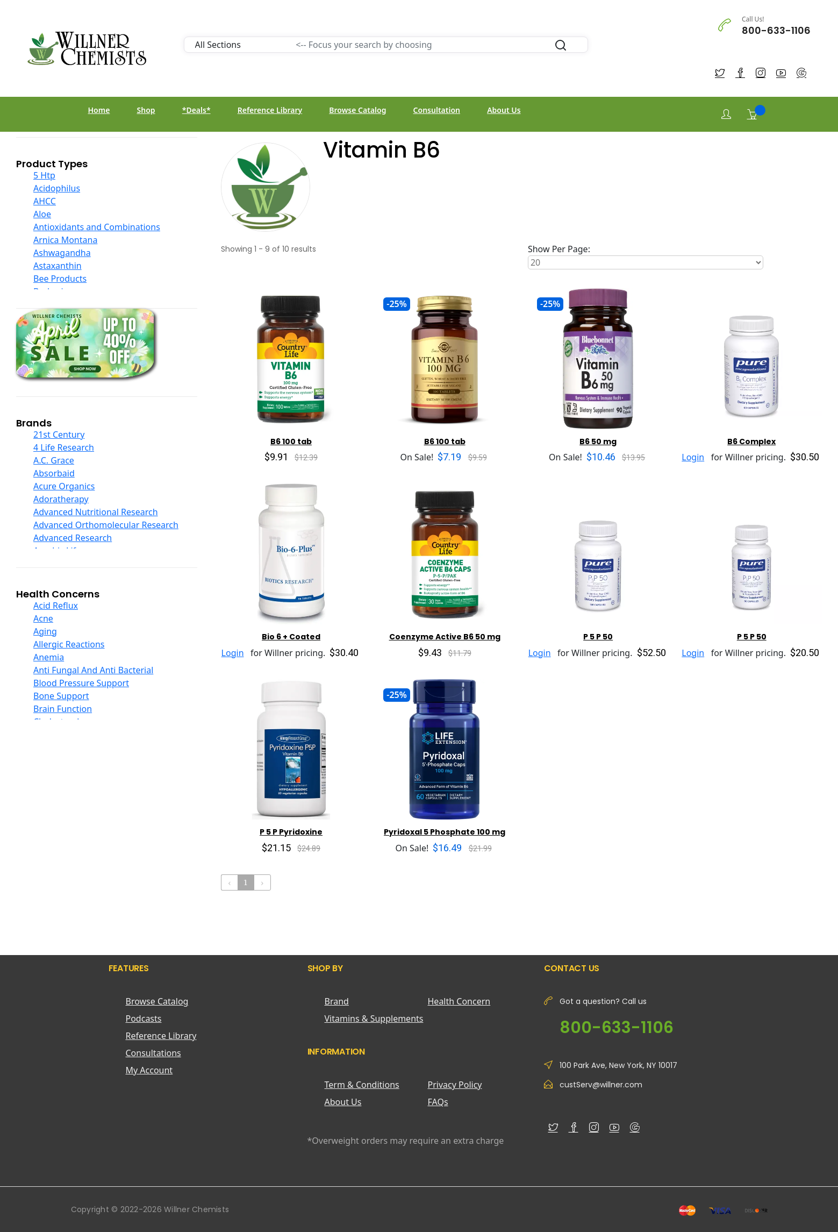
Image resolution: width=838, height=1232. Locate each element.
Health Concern (459, 1001)
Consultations (153, 1053)
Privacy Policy (455, 1085)
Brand (337, 1001)
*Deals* (196, 110)
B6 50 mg (598, 441)
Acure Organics (64, 486)
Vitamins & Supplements (374, 1018)
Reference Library (270, 110)
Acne (43, 618)
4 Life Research (63, 447)
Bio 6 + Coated (291, 636)
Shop (146, 110)
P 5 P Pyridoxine (291, 832)
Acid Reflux (55, 605)
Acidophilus (56, 188)
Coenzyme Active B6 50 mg (444, 636)
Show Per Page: (559, 249)
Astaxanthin (57, 266)
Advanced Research (72, 538)
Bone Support (61, 696)
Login (693, 457)
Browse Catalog (357, 110)
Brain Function (62, 709)
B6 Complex (751, 441)
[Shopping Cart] (752, 114)
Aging (45, 631)
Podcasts (144, 1018)
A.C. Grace (53, 460)
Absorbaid (54, 473)
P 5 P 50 (598, 636)
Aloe (42, 214)
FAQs (438, 1102)
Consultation (436, 110)
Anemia (48, 657)
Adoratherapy (61, 499)
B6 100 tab (291, 441)
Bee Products (60, 278)
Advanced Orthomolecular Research (105, 525)
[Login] (726, 114)
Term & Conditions (362, 1085)
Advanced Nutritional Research (95, 512)
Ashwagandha (62, 253)
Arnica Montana (65, 240)
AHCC (44, 201)
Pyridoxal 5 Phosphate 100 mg (444, 832)
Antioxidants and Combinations (96, 227)
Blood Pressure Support (81, 683)
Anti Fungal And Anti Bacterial (93, 670)
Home (99, 110)
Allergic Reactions (69, 644)
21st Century (58, 434)
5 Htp (44, 175)
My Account (149, 1070)
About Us (503, 110)
